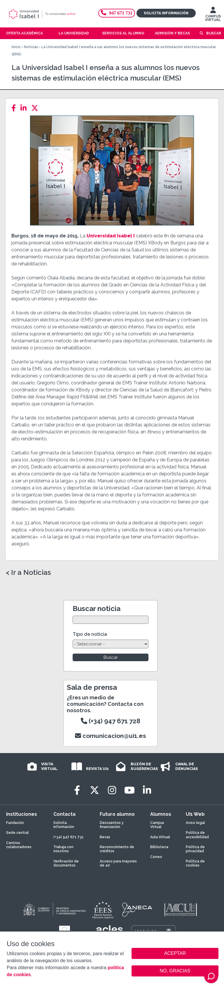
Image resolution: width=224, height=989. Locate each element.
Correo (156, 857)
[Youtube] (129, 790)
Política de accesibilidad (197, 835)
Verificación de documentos (66, 863)
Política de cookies (195, 863)
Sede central (17, 833)
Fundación (15, 823)
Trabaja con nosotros (63, 849)
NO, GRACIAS (175, 970)
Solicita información (166, 13)
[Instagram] (112, 790)
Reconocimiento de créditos (117, 849)
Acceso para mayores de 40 (118, 863)
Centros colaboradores (19, 845)
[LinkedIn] (25, 108)
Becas (105, 837)
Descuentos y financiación (112, 825)
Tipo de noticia (90, 634)
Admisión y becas (172, 33)
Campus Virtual (157, 825)
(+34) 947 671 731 (68, 837)
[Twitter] (36, 108)
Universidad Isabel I (111, 236)
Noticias (31, 47)
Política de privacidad (195, 849)
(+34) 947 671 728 (110, 721)
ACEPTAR (175, 953)
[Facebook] (15, 108)
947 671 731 (116, 12)
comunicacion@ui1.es (110, 735)
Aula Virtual (160, 837)
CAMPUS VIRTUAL (213, 15)
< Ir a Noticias (28, 572)
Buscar (213, 33)
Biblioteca (159, 847)
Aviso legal (195, 823)
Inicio (16, 47)
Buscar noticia (96, 608)
